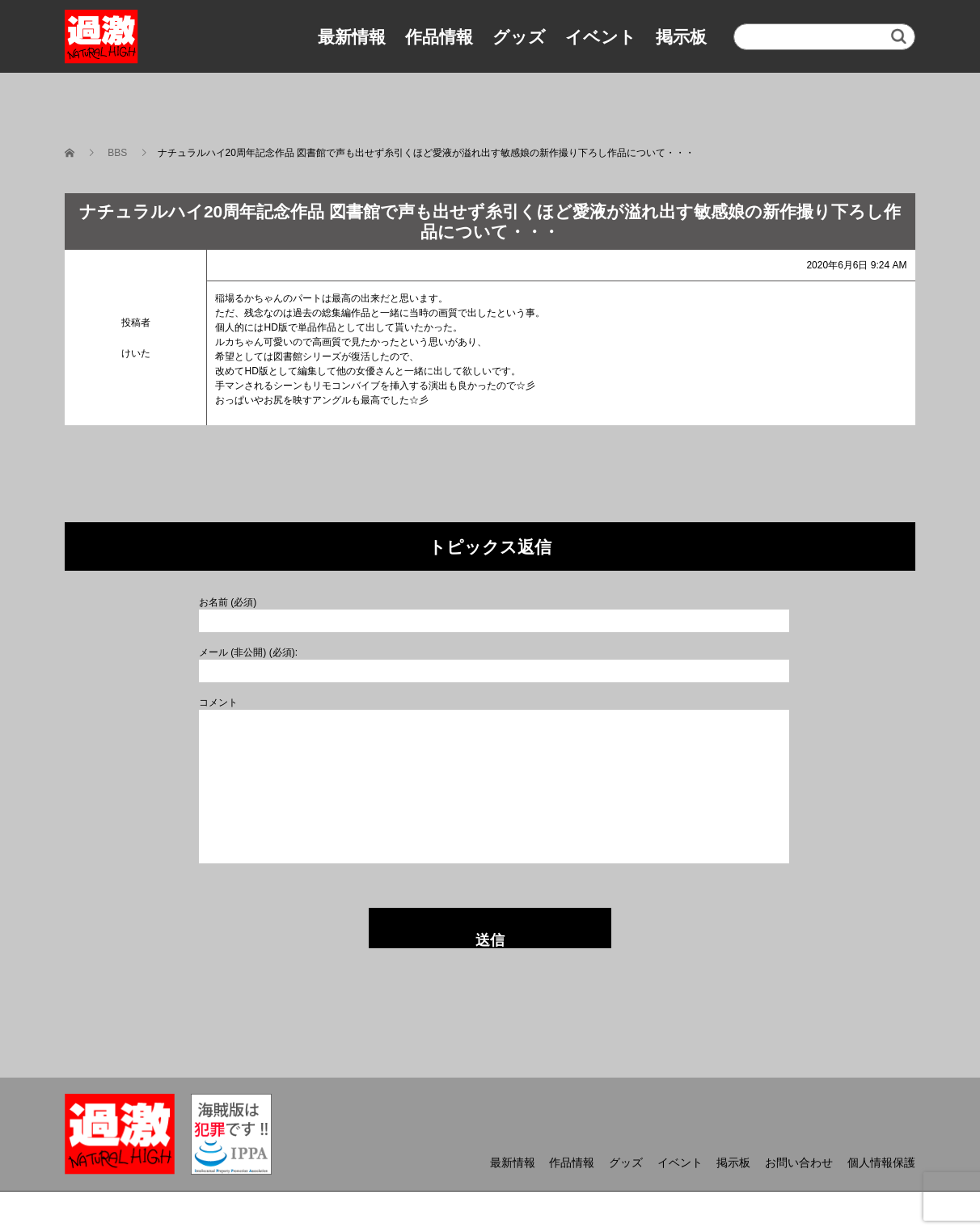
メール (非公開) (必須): (248, 652)
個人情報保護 (881, 1162)
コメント (218, 702)
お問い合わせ (799, 1162)
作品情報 (439, 36)
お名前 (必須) (227, 602)
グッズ (519, 36)
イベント (600, 36)
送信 (490, 940)
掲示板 (681, 36)
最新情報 (352, 36)
